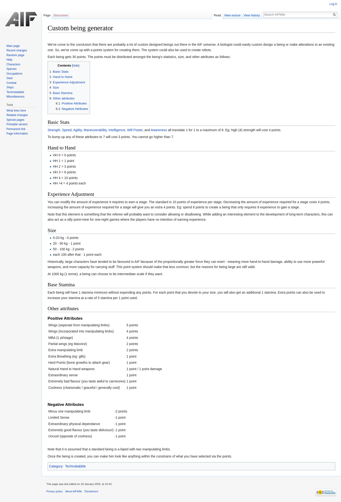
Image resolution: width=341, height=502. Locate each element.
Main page (13, 46)
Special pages (15, 119)
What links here (16, 110)
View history (251, 15)
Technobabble (75, 466)
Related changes (17, 115)
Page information (17, 133)
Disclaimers (91, 491)
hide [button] (76, 65)
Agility (77, 130)
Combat (11, 83)
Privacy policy (54, 491)
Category (56, 466)
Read (217, 15)
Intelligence (116, 130)
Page (46, 15)
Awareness (159, 130)
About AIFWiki (73, 491)
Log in (333, 4)
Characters (13, 64)
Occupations (14, 73)
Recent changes (16, 50)
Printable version (16, 124)
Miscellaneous (15, 96)
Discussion (61, 15)
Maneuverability (95, 130)
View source (232, 15)
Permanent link (15, 129)
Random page (15, 55)
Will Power (135, 130)
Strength (54, 130)
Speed (67, 130)
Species (11, 69)
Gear (9, 78)
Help (9, 59)
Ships (9, 87)
